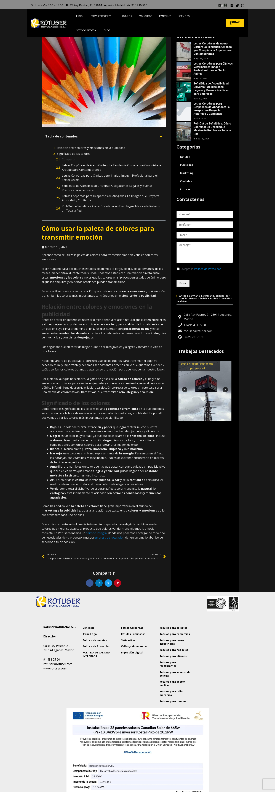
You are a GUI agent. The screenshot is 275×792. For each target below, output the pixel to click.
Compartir (69, 159)
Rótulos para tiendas (170, 737)
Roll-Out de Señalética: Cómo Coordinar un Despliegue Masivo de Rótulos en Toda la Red (111, 208)
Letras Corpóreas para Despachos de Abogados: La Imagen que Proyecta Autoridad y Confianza (110, 198)
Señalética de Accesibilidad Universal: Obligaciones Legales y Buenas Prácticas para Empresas (107, 188)
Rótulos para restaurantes (171, 690)
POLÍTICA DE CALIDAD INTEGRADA (99, 668)
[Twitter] (237, 5)
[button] (112, 16)
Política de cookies (97, 646)
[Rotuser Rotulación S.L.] (214, 651)
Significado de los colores (73, 154)
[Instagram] (242, 5)
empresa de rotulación (109, 538)
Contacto (91, 630)
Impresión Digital (135, 666)
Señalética (131, 646)
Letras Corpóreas (135, 630)
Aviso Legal (92, 638)
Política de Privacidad (207, 269)
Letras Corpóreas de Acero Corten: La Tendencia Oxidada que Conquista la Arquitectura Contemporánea (111, 167)
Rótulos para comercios (170, 643)
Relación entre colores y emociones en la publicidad (91, 148)
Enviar (183, 283)
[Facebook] (232, 5)
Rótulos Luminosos (136, 638)
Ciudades (186, 181)
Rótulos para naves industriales (175, 655)
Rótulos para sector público (175, 713)
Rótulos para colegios (170, 631)
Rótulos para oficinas (170, 678)
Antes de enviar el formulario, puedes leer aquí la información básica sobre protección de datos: (204, 298)
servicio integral (96, 533)
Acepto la (201, 269)
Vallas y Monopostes (132, 656)
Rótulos (185, 156)
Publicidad (187, 165)
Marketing (187, 173)
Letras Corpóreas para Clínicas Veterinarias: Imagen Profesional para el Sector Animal (109, 178)
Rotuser (185, 189)
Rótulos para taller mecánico (174, 725)
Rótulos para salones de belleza (174, 702)
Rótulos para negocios (170, 667)
